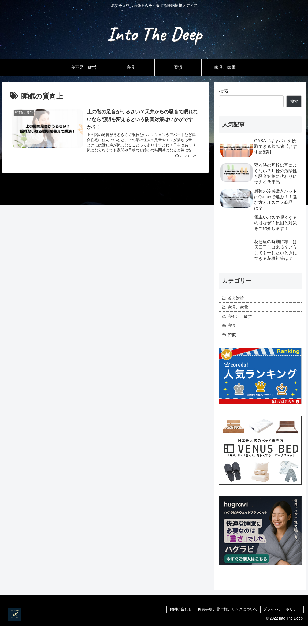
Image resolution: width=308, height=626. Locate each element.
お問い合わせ (180, 609)
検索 (224, 91)
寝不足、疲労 (240, 316)
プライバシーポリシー (282, 609)
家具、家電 (238, 307)
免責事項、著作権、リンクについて (228, 609)
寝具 (232, 325)
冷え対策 (236, 298)
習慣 (232, 334)
